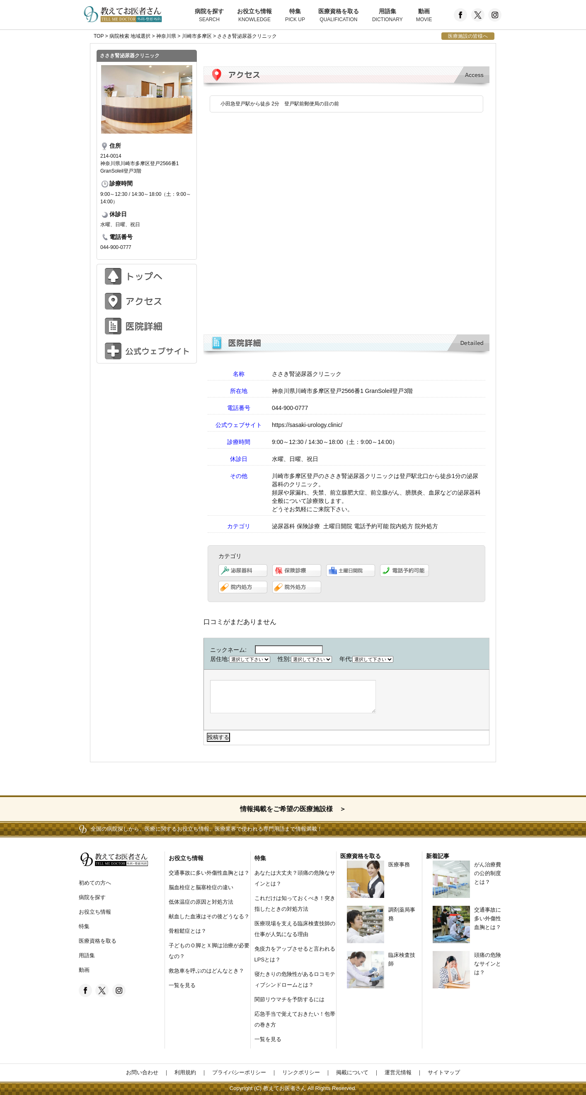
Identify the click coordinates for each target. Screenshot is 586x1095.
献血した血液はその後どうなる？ (209, 916)
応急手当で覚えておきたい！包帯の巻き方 (294, 1019)
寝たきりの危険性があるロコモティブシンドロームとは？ (294, 979)
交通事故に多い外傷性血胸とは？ (209, 873)
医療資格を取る (338, 16)
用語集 (387, 16)
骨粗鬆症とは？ (187, 931)
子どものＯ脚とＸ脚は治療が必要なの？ (209, 950)
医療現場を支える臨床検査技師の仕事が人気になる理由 (294, 928)
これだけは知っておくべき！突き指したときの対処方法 (294, 903)
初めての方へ (95, 883)
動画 (424, 16)
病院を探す (209, 16)
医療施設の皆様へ (468, 36)
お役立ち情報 (254, 16)
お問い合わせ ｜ (147, 1072)
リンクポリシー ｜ (304, 1072)
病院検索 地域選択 (129, 36)
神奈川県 (166, 36)
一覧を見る (182, 985)
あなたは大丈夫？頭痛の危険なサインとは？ (294, 878)
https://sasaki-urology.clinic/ (307, 425)
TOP (99, 36)
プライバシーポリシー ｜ (242, 1072)
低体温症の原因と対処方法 (201, 902)
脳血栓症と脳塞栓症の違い (201, 887)
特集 (295, 16)
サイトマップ (441, 1072)
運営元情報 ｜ (400, 1072)
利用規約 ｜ (188, 1072)
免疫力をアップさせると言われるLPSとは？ (294, 954)
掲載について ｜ (355, 1072)
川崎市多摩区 (197, 36)
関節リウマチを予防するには (289, 999)
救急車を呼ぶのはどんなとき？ (206, 971)
